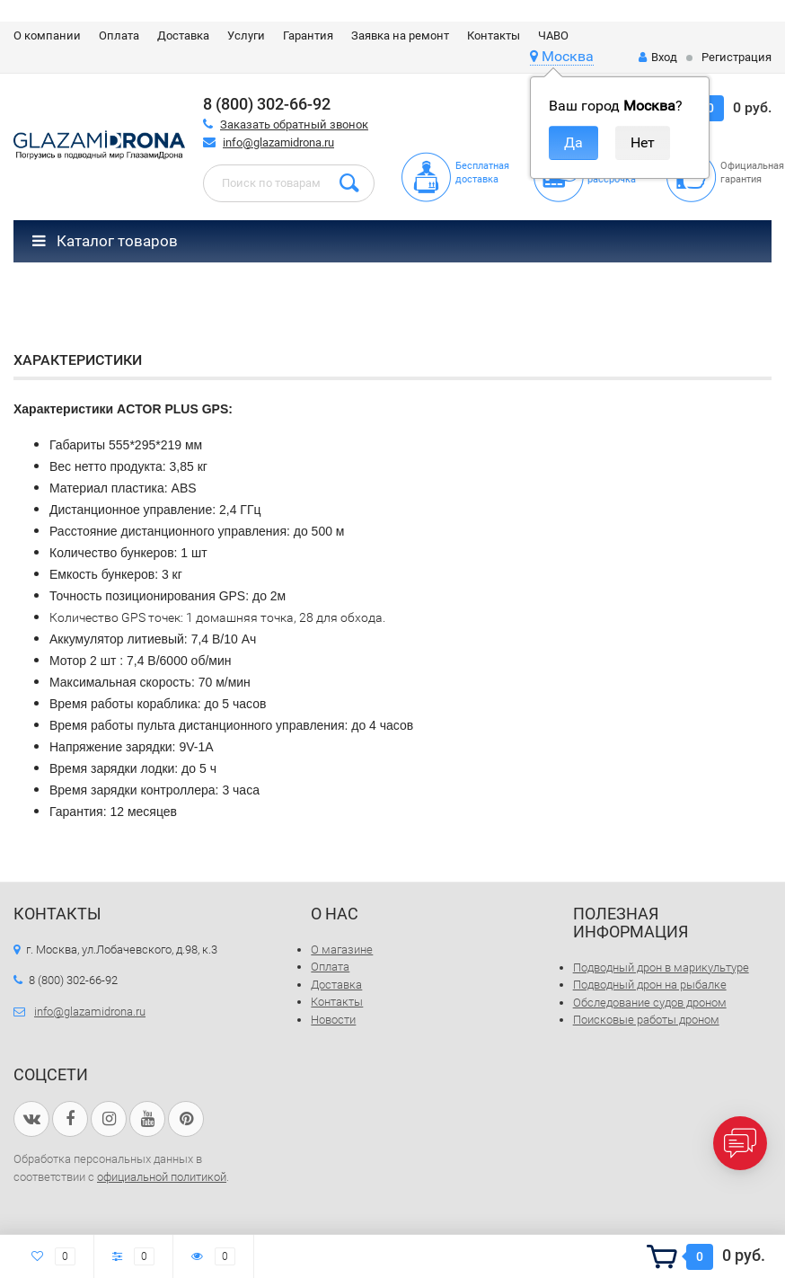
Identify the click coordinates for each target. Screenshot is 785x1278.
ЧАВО (553, 35)
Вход (658, 57)
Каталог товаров (105, 241)
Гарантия (308, 35)
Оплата (119, 35)
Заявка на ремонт (400, 35)
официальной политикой (161, 1177)
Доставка (183, 35)
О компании (47, 35)
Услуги (246, 35)
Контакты (493, 35)
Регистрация (736, 57)
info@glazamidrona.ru (278, 142)
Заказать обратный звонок (294, 124)
